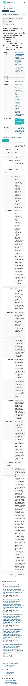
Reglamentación (18, 115)
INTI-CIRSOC (18, 81)
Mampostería (18, 90)
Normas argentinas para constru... (11, 14)
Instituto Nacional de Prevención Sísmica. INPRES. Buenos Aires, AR (19, 70)
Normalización (18, 88)
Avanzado (12, 11)
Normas (16, 87)
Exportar (20, 18)
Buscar (5, 11)
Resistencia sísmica (19, 85)
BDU (4, 2)
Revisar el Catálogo (9, 672)
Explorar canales (9, 673)
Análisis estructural (19, 91)
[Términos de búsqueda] (14, 6)
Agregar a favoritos (9, 21)
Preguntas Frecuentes (10, 682)
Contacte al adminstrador (11, 683)
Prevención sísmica (19, 114)
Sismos (16, 109)
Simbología (17, 94)
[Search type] (14, 8)
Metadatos (5, 140)
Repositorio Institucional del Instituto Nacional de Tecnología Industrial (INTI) (19, 130)
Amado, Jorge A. (20, 54)
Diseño (16, 93)
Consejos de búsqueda (10, 680)
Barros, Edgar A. (18, 55)
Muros (16, 105)
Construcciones (18, 84)
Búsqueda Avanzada (10, 666)
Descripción (6, 137)
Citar (6, 18)
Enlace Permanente (9, 24)
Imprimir (12, 18)
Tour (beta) (7, 675)
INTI (23, 133)
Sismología (17, 96)
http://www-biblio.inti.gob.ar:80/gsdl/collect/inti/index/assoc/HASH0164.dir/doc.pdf (19, 121)
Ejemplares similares (16, 137)
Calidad (16, 100)
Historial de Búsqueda (10, 665)
